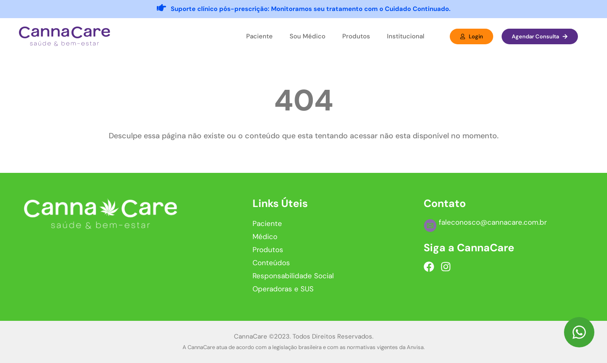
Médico (264, 236)
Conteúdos (271, 262)
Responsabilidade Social (293, 275)
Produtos (356, 36)
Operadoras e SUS (283, 288)
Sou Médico (307, 36)
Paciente (259, 36)
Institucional (405, 36)
